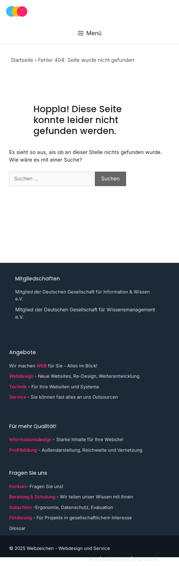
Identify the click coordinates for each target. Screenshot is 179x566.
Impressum (146, 559)
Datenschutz (116, 559)
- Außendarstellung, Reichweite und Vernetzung (75, 450)
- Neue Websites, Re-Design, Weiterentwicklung (74, 376)
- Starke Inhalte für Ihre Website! (66, 439)
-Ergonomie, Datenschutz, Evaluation (61, 507)
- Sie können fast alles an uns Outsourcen (63, 397)
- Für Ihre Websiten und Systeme (54, 387)
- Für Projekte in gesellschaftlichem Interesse (70, 518)
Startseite (22, 60)
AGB (93, 559)
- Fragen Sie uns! (36, 486)
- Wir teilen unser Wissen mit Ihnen (71, 497)
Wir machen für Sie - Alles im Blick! (53, 366)
